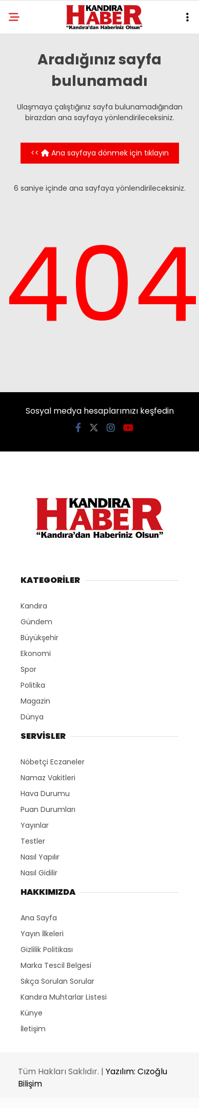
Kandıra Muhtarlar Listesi (64, 997)
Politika (33, 685)
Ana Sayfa (39, 918)
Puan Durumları (48, 809)
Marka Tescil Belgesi (56, 965)
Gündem (36, 622)
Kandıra (34, 606)
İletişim (33, 1029)
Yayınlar (35, 825)
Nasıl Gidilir (39, 873)
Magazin (35, 701)
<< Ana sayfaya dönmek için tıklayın (100, 153)
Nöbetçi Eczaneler (53, 762)
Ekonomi (36, 653)
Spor (28, 669)
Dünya (32, 717)
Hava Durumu (45, 793)
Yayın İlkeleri (42, 934)
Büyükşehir (39, 637)
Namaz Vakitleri (48, 778)
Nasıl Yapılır (40, 857)
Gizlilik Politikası (47, 949)
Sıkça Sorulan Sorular (57, 981)
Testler (33, 841)
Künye (32, 1013)
